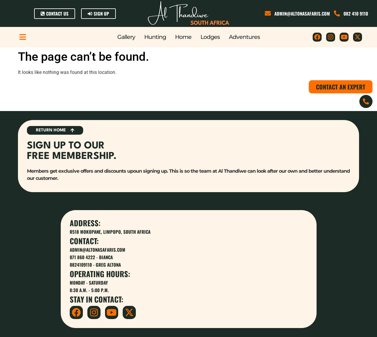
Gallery (126, 37)
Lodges (210, 37)
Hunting (155, 37)
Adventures (244, 37)
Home (183, 37)
